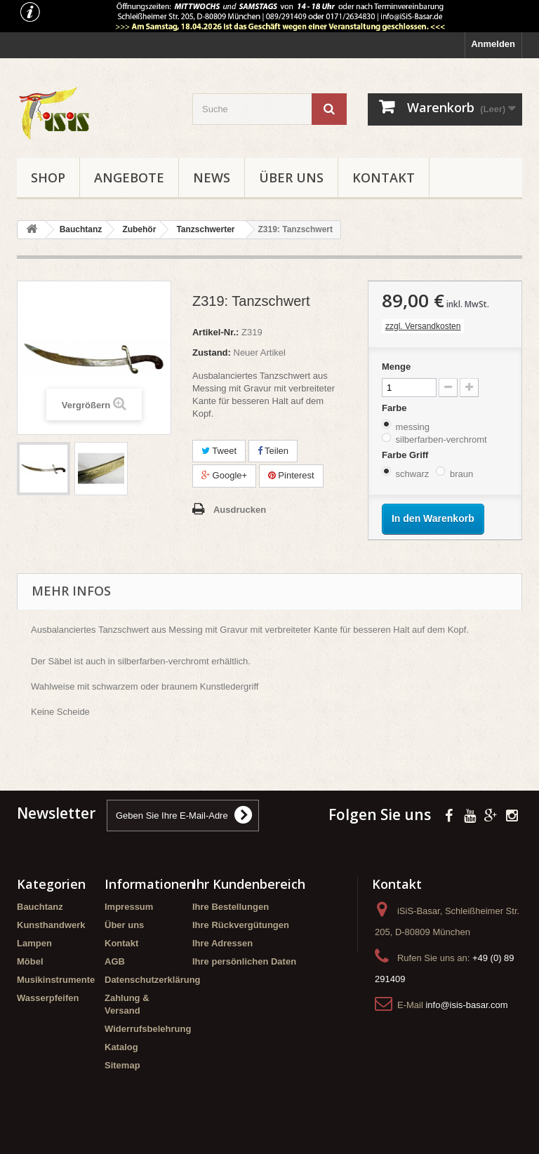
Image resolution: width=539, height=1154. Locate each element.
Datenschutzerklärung (153, 979)
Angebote (129, 177)
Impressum (129, 906)
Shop (48, 177)
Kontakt (383, 177)
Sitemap (122, 1065)
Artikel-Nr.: (215, 332)
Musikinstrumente (56, 979)
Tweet (219, 450)
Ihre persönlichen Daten (244, 961)
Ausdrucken (239, 509)
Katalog (121, 1047)
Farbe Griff (406, 455)
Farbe (395, 408)
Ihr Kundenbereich (248, 883)
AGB (115, 961)
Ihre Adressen (222, 943)
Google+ (224, 475)
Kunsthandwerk (51, 925)
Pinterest (291, 475)
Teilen (273, 450)
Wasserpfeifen (48, 998)
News (211, 177)
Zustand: (211, 352)
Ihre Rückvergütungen (240, 925)
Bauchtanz (40, 906)
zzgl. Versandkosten (422, 326)
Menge (396, 366)
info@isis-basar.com (466, 1005)
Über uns (291, 177)
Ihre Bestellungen (230, 906)
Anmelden (493, 44)
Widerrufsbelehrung (148, 1029)
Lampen (34, 943)
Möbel (30, 961)
